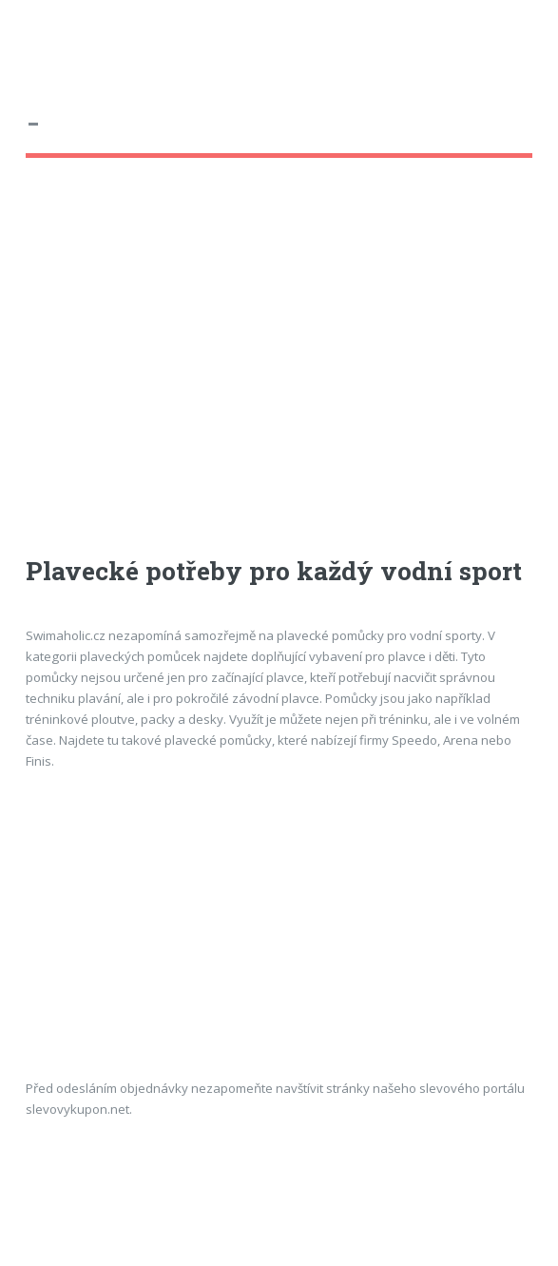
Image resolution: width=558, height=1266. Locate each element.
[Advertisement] (178, 374)
